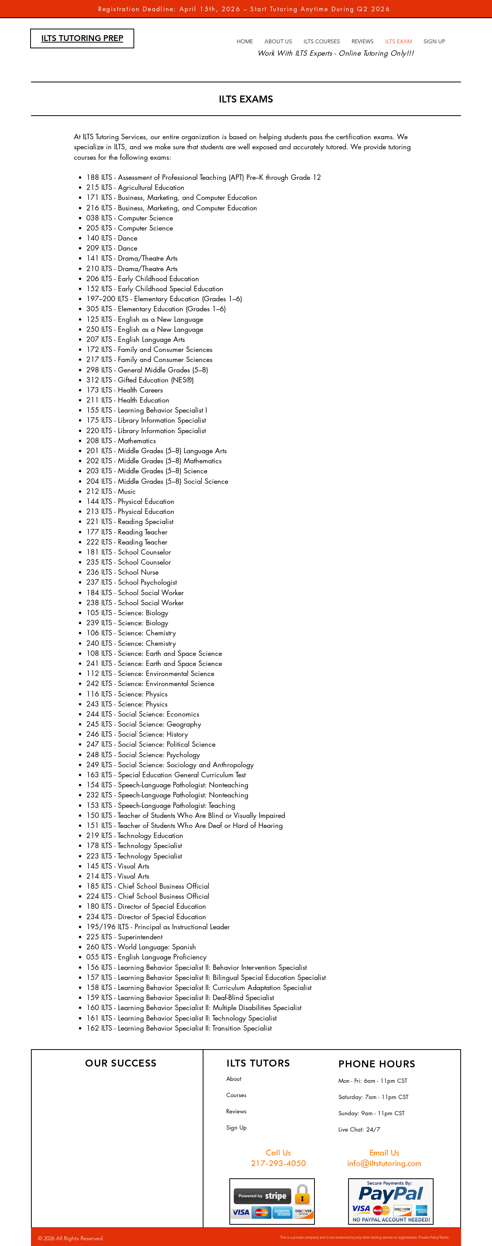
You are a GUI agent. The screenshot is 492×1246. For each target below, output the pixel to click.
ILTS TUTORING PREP (82, 38)
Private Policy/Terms (434, 1237)
